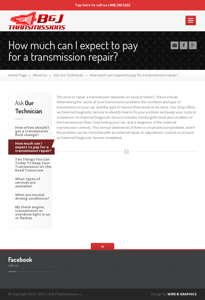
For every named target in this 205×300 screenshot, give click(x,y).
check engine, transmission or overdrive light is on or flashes (32, 212)
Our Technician (68, 75)
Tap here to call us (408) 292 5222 (102, 5)
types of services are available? (27, 182)
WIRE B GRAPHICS (182, 294)
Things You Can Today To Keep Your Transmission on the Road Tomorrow (33, 165)
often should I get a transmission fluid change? (32, 131)
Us (40, 75)
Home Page (17, 75)
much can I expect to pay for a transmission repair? (33, 147)
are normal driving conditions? (32, 196)
